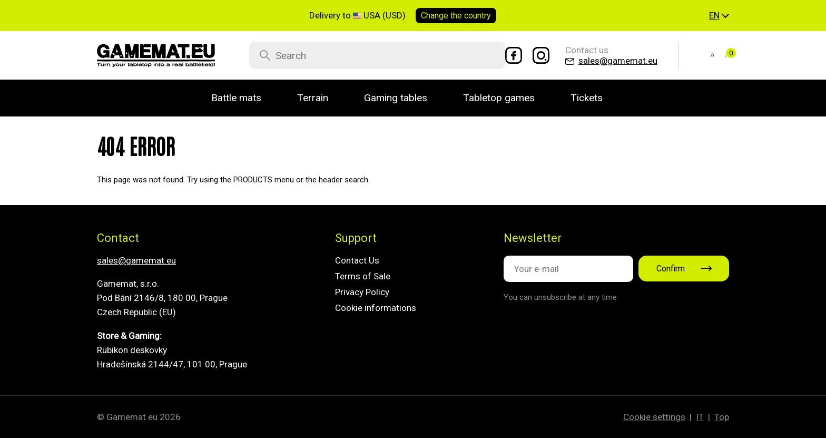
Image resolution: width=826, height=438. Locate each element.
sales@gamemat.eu (136, 260)
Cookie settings (654, 417)
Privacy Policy (362, 292)
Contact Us (357, 260)
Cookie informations (375, 308)
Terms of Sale (362, 276)
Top (721, 417)
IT (700, 417)
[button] (719, 16)
